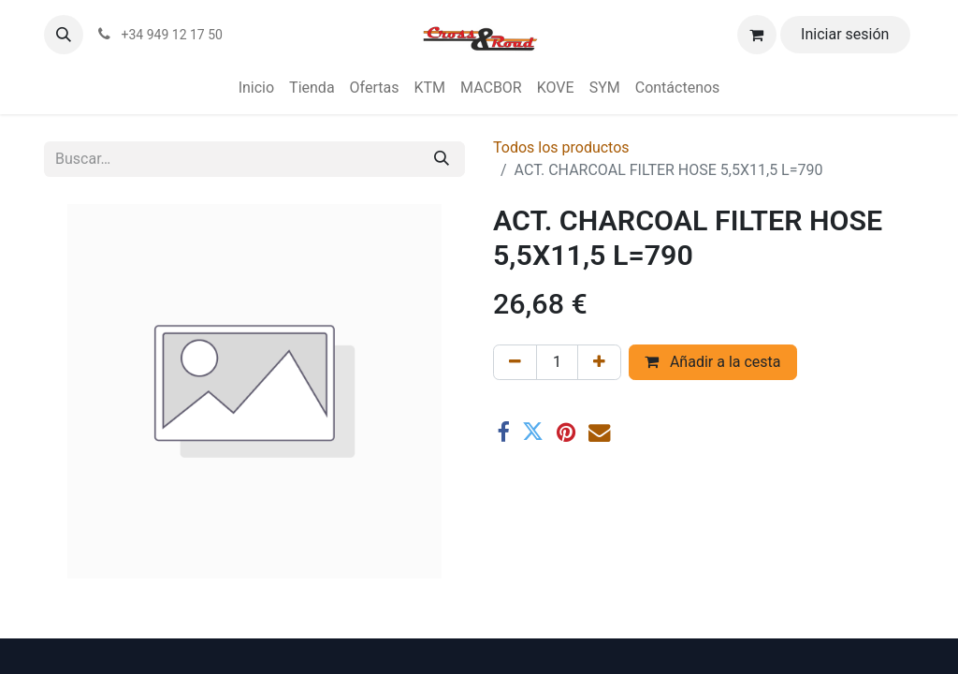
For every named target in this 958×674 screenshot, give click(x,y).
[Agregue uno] (599, 362)
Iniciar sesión (845, 34)
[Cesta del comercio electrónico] (757, 34)
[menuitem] (256, 88)
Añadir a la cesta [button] (713, 362)
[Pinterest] (566, 432)
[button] (63, 34)
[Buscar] (441, 159)
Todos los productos (561, 147)
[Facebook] (503, 432)
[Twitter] (533, 432)
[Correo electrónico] (599, 432)
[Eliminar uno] (515, 362)
